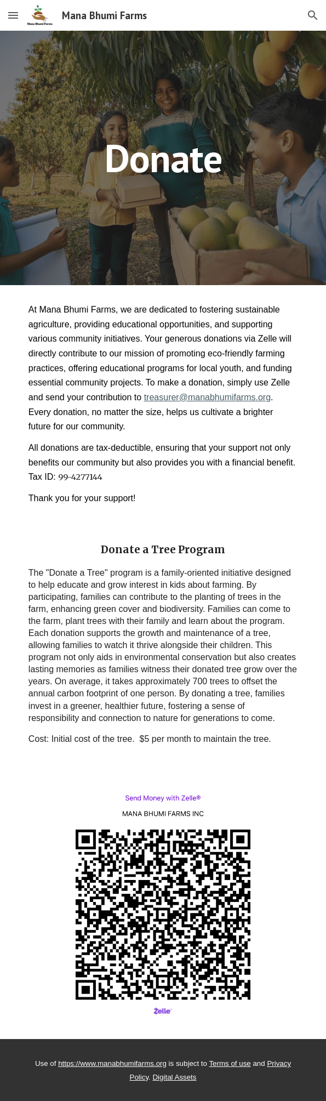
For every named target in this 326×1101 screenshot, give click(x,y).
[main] (163, 158)
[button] (13, 15)
